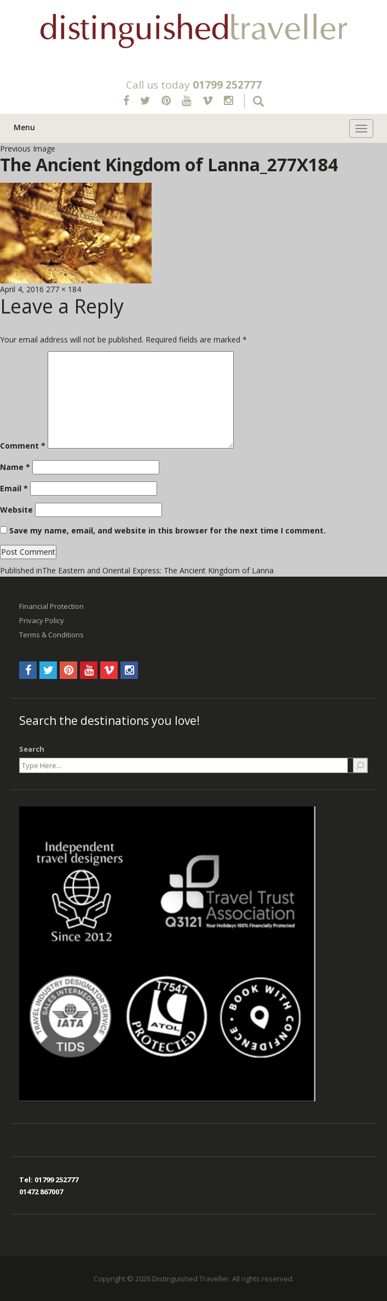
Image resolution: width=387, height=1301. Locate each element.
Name (15, 467)
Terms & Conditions (51, 635)
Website (16, 509)
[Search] (360, 765)
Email (14, 488)
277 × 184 (63, 289)
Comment (22, 445)
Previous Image (27, 148)
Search (31, 749)
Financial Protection (51, 606)
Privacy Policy (41, 620)
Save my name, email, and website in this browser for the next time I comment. (167, 530)
